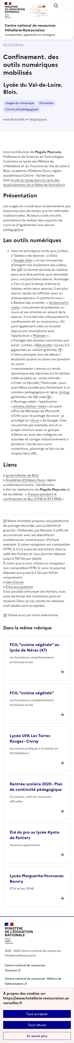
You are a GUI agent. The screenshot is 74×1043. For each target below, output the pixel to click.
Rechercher (56, 5)
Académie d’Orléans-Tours (25, 480)
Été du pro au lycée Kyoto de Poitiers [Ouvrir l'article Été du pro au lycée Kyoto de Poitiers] (34, 835)
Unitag (64, 392)
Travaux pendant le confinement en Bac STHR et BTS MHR (32, 496)
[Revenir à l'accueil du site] (19, 933)
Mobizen (39, 335)
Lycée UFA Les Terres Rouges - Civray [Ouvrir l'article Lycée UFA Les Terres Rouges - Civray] (30, 738)
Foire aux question (19, 586)
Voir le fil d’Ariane (13, 45)
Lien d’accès (15, 582)
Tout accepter (37, 1014)
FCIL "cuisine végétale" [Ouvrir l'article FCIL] (32, 693)
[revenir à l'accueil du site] (37, 28)
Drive (35, 420)
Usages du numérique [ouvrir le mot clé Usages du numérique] (20, 103)
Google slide (22, 260)
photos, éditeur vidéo (29, 406)
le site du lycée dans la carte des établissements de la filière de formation (33, 182)
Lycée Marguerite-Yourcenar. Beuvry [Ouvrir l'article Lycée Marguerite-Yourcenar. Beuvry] (37, 878)
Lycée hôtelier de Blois (22, 475)
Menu (67, 5)
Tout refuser (37, 1025)
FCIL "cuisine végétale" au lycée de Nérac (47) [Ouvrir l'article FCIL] (34, 647)
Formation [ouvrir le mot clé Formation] (46, 103)
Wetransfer (43, 345)
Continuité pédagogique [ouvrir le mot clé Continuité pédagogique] (22, 109)
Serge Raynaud (38, 119)
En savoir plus (37, 1036)
